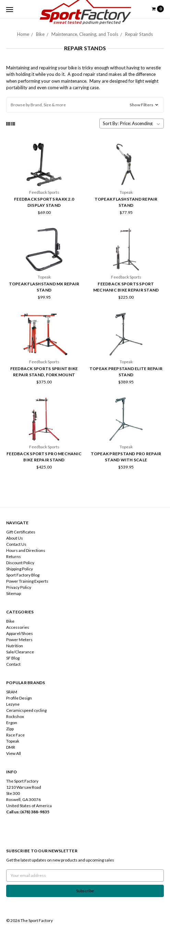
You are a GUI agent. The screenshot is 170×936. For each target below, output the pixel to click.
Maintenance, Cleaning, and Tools (84, 34)
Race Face (15, 734)
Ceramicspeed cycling (26, 710)
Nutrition (14, 645)
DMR (10, 747)
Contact (13, 664)
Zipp (10, 728)
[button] (85, 104)
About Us (14, 538)
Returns (13, 556)
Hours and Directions (25, 550)
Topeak (12, 741)
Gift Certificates (20, 531)
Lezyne (13, 704)
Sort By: (111, 123)
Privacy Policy (18, 587)
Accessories (17, 627)
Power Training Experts (27, 581)
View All (13, 753)
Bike (40, 34)
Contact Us (16, 544)
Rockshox (15, 716)
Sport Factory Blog (22, 575)
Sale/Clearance (20, 651)
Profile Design (19, 698)
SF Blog (13, 658)
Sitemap (13, 593)
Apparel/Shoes (19, 633)
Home (23, 34)
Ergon (11, 722)
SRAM (11, 691)
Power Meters (19, 639)
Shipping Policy (19, 568)
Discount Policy (20, 562)
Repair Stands (139, 34)
